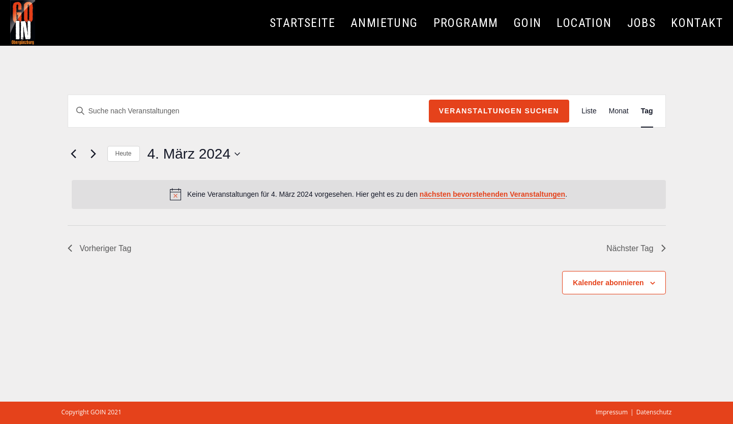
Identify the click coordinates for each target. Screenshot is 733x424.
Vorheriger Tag (100, 248)
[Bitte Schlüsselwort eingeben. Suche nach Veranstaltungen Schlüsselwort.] (248, 111)
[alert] (369, 194)
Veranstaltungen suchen (499, 111)
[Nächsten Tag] (93, 154)
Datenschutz (654, 412)
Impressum (612, 412)
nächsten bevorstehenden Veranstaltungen (492, 194)
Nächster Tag (636, 248)
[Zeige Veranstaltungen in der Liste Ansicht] (589, 111)
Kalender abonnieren (608, 283)
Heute (123, 153)
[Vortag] (74, 154)
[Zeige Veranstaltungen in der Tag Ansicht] (647, 111)
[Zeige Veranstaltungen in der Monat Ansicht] (619, 111)
